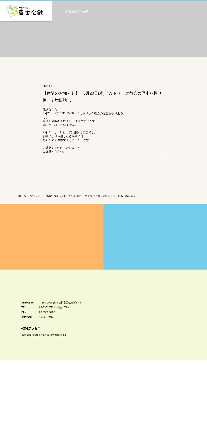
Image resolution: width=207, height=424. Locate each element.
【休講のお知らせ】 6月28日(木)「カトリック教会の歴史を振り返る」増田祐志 (91, 200)
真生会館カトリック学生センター (170, 386)
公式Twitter (173, 411)
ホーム (22, 200)
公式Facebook (172, 401)
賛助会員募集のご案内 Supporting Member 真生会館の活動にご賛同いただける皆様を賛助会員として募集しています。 (155, 241)
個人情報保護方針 (25, 409)
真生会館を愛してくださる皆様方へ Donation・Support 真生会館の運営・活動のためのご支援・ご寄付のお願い (52, 241)
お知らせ (36, 200)
